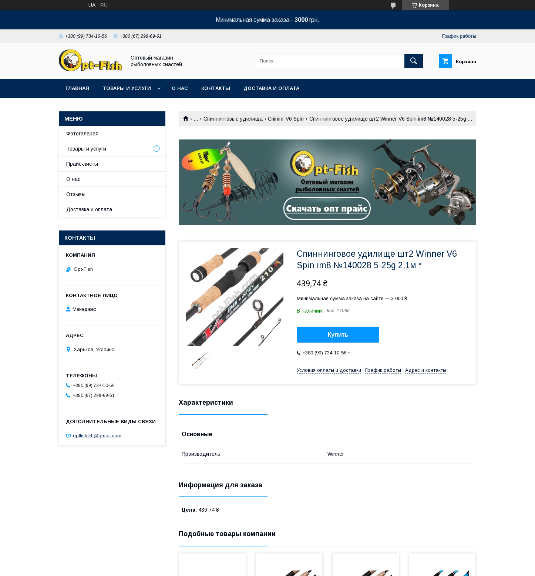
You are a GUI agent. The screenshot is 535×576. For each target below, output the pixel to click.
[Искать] (413, 61)
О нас (180, 88)
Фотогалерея (82, 134)
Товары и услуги (126, 88)
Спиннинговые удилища (233, 119)
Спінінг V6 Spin (286, 119)
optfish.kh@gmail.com (97, 435)
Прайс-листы (82, 164)
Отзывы (75, 194)
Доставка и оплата (271, 88)
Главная (77, 88)
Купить (338, 334)
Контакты (215, 88)
